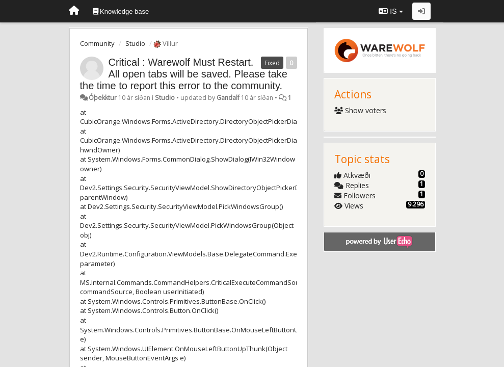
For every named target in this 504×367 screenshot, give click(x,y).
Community (97, 43)
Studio (135, 43)
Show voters (360, 110)
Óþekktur (103, 97)
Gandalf (228, 97)
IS (391, 11)
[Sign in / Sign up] (421, 11)
